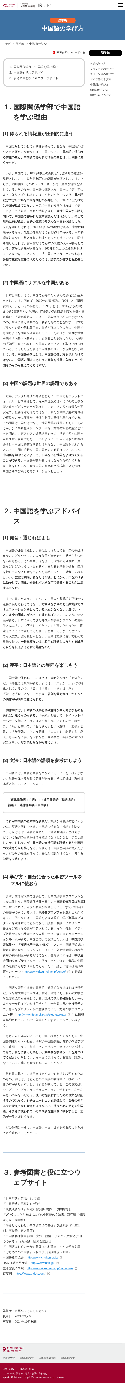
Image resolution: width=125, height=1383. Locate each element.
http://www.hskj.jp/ (42, 1262)
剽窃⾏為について (100, 94)
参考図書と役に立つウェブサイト (36, 78)
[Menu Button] (120, 5)
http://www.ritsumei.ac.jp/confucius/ (50, 1268)
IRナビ (7, 43)
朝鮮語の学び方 (99, 89)
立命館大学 (9, 1358)
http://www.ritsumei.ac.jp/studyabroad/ (41, 1014)
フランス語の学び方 (102, 68)
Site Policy (8, 1369)
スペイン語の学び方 (102, 74)
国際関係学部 (27, 1358)
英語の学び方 (98, 63)
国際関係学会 (68, 1358)
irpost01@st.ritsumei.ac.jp (16, 1377)
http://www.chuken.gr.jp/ (42, 1257)
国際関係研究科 (47, 1358)
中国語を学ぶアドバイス (30, 72)
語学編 (20, 43)
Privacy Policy (26, 1369)
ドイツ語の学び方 (100, 79)
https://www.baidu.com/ (30, 1273)
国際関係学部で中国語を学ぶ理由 (36, 66)
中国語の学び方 (99, 84)
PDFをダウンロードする (70, 52)
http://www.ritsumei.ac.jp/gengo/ (45, 971)
